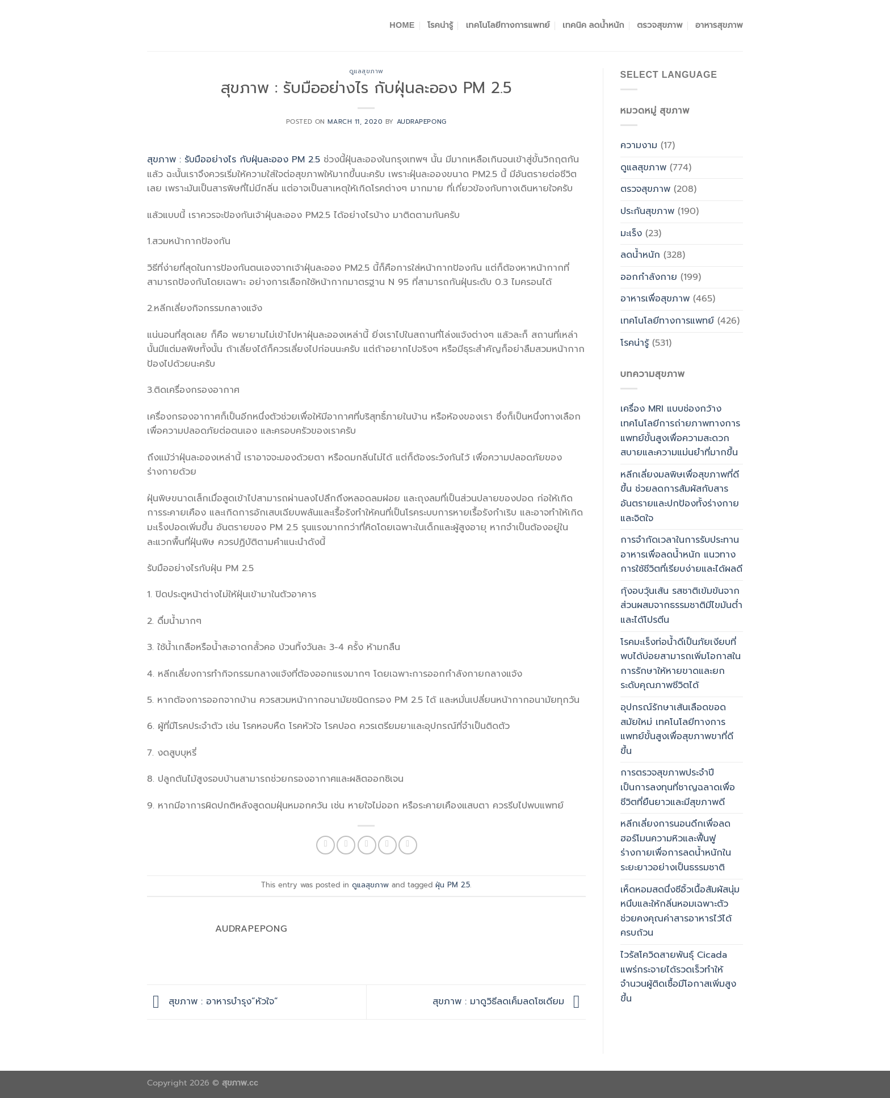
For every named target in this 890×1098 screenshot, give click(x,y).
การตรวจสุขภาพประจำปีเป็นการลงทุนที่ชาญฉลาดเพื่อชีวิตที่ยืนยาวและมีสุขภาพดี (677, 787)
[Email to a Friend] (367, 845)
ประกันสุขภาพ (647, 211)
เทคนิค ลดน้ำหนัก (593, 25)
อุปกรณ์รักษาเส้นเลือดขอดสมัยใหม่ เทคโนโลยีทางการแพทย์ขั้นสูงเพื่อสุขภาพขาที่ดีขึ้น (676, 729)
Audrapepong (422, 122)
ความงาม (638, 145)
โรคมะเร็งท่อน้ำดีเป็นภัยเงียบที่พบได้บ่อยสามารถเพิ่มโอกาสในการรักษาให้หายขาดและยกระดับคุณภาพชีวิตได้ (680, 664)
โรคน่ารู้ (440, 25)
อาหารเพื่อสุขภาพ (655, 298)
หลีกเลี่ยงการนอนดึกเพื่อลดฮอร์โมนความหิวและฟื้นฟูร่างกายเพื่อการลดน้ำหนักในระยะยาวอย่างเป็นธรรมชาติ (675, 845)
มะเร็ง (631, 233)
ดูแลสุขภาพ (366, 71)
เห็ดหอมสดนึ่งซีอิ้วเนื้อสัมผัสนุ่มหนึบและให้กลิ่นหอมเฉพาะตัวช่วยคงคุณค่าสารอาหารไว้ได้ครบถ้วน (680, 911)
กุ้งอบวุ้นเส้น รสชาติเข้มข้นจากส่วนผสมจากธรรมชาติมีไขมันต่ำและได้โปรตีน (681, 605)
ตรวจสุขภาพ (659, 25)
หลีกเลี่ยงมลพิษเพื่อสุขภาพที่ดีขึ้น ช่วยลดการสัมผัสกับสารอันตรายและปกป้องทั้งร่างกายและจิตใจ (679, 496)
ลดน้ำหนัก (640, 255)
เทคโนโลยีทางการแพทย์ (508, 25)
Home (401, 25)
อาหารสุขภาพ (719, 25)
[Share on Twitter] (346, 845)
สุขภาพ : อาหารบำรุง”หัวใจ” (212, 1001)
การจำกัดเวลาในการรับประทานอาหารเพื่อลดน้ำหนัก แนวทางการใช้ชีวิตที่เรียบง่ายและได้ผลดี (681, 554)
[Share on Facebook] (325, 845)
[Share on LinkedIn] (407, 845)
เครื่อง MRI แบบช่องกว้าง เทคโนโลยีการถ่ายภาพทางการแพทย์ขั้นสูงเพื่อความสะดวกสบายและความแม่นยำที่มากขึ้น (680, 430)
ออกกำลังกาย (648, 277)
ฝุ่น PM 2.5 (452, 884)
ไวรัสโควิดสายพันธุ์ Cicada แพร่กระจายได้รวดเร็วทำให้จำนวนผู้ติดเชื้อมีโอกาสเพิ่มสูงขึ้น (678, 976)
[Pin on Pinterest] (387, 845)
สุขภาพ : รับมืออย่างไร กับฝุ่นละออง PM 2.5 (233, 159)
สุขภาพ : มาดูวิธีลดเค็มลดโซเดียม (509, 1001)
